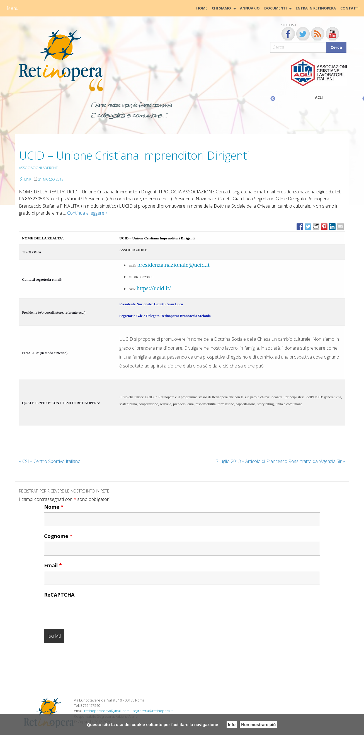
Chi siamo (221, 8)
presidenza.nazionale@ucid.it (173, 264)
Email (53, 565)
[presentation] (86, 611)
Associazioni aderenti (39, 167)
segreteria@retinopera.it (152, 710)
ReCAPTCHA (59, 594)
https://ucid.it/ (154, 288)
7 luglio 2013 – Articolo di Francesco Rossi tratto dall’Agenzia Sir (280, 461)
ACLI (319, 97)
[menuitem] (202, 8)
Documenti (275, 8)
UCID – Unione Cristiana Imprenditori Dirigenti (134, 155)
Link (25, 179)
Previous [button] (273, 99)
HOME (201, 8)
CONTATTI (350, 8)
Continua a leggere (87, 213)
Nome (54, 507)
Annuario (250, 8)
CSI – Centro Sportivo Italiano (50, 461)
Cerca (336, 47)
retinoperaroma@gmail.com (107, 710)
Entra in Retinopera (316, 8)
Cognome (58, 536)
